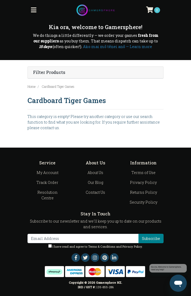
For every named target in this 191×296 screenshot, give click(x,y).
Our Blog (95, 182)
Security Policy (143, 202)
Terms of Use (144, 172)
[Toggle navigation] (33, 10)
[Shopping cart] (153, 10)
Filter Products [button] (49, 72)
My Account (47, 172)
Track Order (47, 182)
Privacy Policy (143, 182)
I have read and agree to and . (95, 246)
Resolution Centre (47, 195)
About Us (95, 172)
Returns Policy (143, 192)
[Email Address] (83, 238)
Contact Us (95, 192)
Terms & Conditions (101, 246)
